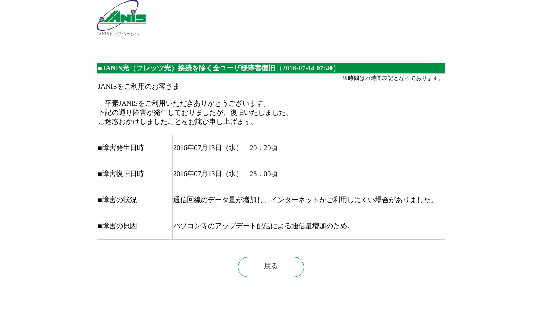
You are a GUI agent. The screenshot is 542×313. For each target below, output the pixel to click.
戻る (271, 266)
